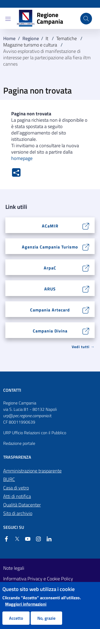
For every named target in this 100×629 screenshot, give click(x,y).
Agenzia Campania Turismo (50, 247)
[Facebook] (6, 539)
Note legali (13, 568)
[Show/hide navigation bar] (8, 18)
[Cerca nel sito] (86, 18)
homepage (22, 158)
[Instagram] (36, 539)
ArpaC (50, 268)
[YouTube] (25, 539)
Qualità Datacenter (22, 504)
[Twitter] (15, 539)
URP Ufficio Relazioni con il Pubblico (34, 432)
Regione (30, 38)
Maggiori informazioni (25, 604)
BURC (9, 479)
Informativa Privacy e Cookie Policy (38, 579)
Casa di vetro (16, 487)
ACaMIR (50, 226)
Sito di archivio (17, 513)
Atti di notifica (17, 496)
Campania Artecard (50, 310)
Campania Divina (50, 331)
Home (9, 38)
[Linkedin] (47, 539)
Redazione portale (19, 443)
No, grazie (46, 618)
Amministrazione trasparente (32, 470)
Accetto (16, 618)
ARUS (50, 289)
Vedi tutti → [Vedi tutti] (83, 346)
